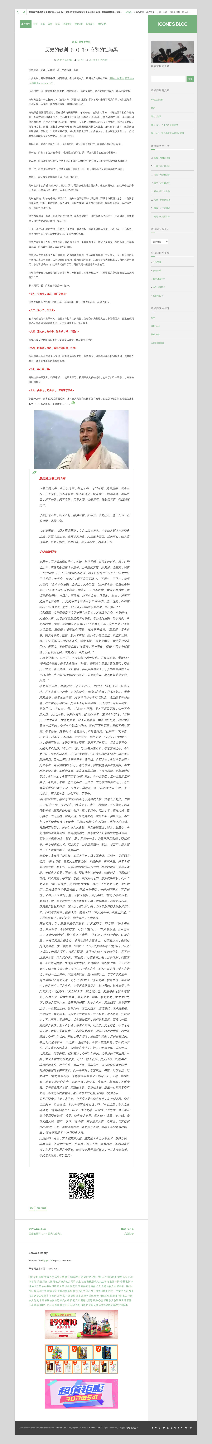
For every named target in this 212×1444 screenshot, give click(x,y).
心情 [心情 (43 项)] (41, 1277)
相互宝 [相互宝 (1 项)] (103, 1295)
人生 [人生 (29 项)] (51, 1277)
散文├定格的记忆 (162, 183)
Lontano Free (60, 1427)
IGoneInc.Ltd (94, 1427)
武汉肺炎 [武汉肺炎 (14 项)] (112, 1277)
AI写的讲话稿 (157, 99)
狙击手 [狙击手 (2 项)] (43, 1291)
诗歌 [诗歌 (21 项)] (86, 1277)
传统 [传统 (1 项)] (83, 1305)
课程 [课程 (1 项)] (73, 1295)
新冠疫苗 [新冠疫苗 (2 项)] (77, 1291)
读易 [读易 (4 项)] (67, 1286)
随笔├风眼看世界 (162, 216)
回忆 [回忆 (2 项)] (110, 1291)
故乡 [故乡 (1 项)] (95, 1300)
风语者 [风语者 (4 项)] (55, 1286)
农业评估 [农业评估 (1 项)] (64, 1305)
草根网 (25, 24)
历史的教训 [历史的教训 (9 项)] (64, 1281)
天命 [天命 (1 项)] (31, 1305)
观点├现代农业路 (162, 191)
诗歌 (50, 24)
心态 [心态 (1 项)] (100, 1300)
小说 (42, 24)
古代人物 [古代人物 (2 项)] (111, 1286)
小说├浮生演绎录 (162, 166)
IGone (80, 60)
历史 (32, 1208)
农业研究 (79, 24)
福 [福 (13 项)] (35, 1281)
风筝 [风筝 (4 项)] (61, 1286)
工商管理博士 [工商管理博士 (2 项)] (101, 1291)
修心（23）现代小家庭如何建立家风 (167, 133)
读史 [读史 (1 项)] (78, 1295)
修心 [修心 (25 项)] (67, 1277)
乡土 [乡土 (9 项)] (78, 1281)
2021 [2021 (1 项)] (106, 1305)
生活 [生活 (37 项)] (46, 1277)
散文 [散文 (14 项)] (119, 1277)
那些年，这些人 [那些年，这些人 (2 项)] (125, 1286)
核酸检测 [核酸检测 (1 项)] (49, 1300)
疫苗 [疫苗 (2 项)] (36, 1291)
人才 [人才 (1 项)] (96, 1305)
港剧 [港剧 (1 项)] (36, 1300)
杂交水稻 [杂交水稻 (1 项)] (64, 1300)
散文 (35, 24)
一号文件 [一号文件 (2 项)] (118, 1291)
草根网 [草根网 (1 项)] (53, 1295)
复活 (153, 108)
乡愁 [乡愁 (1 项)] (101, 1305)
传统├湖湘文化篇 (162, 158)
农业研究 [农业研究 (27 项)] (59, 1277)
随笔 (58, 24)
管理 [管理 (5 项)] (122, 1281)
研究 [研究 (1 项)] (96, 1295)
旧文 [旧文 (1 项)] (31, 1295)
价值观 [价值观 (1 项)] (89, 1305)
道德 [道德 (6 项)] (112, 1281)
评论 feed (155, 334)
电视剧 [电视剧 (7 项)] (90, 1281)
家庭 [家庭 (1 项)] (129, 1300)
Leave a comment (99, 60)
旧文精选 (90, 24)
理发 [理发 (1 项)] (109, 1295)
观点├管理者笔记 (81, 42)
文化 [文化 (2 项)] (85, 1291)
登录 (153, 317)
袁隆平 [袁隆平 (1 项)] (84, 1295)
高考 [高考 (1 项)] (59, 1295)
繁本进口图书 (159, 279)
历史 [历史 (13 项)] (44, 1281)
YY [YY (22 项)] (82, 1277)
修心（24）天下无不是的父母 (164, 125)
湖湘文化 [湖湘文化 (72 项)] (33, 1277)
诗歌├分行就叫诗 (162, 208)
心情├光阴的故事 (162, 174)
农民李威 (157, 270)
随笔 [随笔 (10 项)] (55, 1281)
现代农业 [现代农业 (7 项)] (99, 1281)
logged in (47, 1260)
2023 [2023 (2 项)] (126, 1291)
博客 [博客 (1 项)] (46, 1295)
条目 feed (155, 326)
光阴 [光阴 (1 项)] (77, 1305)
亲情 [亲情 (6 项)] (117, 1281)
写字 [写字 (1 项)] (72, 1305)
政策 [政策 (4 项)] (77, 1286)
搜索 (190, 79)
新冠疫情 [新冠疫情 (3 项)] (85, 1286)
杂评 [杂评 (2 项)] (54, 1291)
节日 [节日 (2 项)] (31, 1291)
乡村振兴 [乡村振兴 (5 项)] (46, 1286)
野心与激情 (156, 116)
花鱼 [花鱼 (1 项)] (91, 1295)
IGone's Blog (172, 24)
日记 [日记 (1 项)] (72, 1300)
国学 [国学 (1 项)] (36, 1305)
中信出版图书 (159, 287)
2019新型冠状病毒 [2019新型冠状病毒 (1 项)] (118, 1305)
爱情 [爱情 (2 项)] (49, 1291)
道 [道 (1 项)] (69, 1295)
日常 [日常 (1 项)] (77, 1300)
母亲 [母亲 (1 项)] (41, 1300)
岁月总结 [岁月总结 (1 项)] (113, 1300)
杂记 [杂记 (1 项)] (57, 1300)
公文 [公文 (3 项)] (98, 1286)
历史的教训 (41, 1208)
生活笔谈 (157, 262)
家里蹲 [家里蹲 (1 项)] (122, 1300)
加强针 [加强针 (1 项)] (43, 1305)
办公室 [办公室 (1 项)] (50, 1305)
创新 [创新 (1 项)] (57, 1305)
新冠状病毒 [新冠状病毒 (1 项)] (86, 1300)
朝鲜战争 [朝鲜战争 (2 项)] (62, 1291)
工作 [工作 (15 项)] (104, 1277)
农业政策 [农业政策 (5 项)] (36, 1286)
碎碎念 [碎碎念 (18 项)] (92, 1277)
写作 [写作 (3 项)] (93, 1286)
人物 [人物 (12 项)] (50, 1281)
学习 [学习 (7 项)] (106, 1281)
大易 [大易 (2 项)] (103, 1286)
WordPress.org (157, 343)
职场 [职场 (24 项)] (72, 1277)
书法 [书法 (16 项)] (99, 1277)
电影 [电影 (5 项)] (127, 1281)
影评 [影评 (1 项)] (106, 1300)
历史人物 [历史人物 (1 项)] (39, 1295)
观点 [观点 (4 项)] (72, 1286)
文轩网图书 (158, 295)
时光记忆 (102, 24)
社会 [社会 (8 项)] (83, 1281)
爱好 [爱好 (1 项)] (114, 1295)
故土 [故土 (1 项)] (131, 1291)
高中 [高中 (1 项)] (64, 1295)
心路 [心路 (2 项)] (90, 1291)
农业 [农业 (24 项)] (77, 1277)
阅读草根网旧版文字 (129, 1427)
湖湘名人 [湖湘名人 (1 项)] (122, 1295)
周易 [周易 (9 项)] (73, 1281)
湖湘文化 (67, 24)
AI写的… (129, 12)
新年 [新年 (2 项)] (70, 1291)
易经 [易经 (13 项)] (39, 1281)
